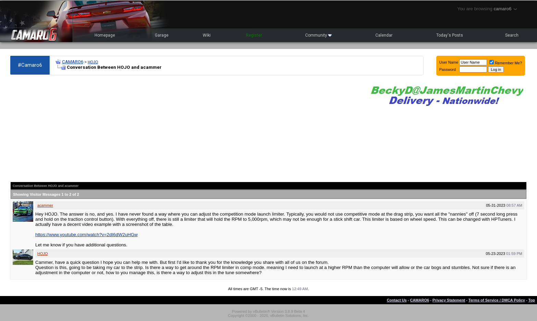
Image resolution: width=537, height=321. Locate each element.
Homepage (105, 35)
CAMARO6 (72, 61)
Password (447, 69)
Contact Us (397, 300)
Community (318, 35)
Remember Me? (505, 63)
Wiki (207, 35)
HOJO (93, 62)
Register (254, 35)
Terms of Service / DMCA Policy (497, 300)
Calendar (383, 35)
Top (531, 300)
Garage (161, 35)
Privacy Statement (449, 300)
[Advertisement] (185, 129)
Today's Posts (449, 35)
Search (512, 35)
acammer (45, 205)
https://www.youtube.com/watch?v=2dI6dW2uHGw (86, 234)
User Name (449, 62)
